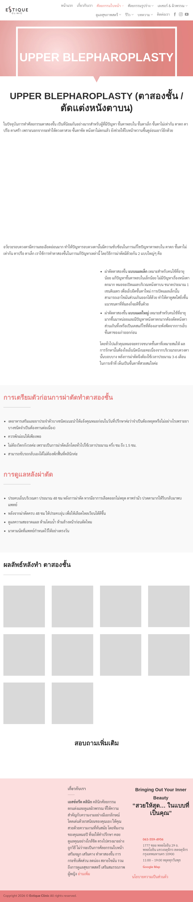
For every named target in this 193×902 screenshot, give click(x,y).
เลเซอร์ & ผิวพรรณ (173, 5)
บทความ (145, 14)
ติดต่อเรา (163, 14)
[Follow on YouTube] (186, 14)
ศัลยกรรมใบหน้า (110, 5)
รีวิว (129, 14)
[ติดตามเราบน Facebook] (175, 14)
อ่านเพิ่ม (84, 873)
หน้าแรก (67, 5)
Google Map (151, 867)
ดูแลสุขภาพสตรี (108, 14)
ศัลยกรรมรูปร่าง (141, 5)
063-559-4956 (153, 839)
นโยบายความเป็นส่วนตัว (150, 876)
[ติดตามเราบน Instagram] (181, 14)
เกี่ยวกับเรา (85, 5)
